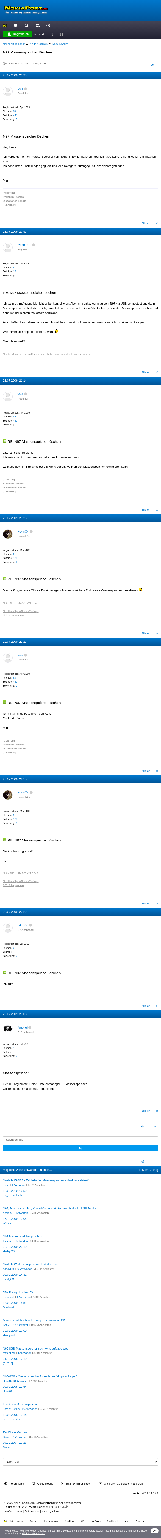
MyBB (32, 1507)
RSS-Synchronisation (76, 1483)
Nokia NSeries (60, 43)
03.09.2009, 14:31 (15, 1274)
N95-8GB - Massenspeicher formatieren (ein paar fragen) (40, 1376)
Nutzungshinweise (52, 1511)
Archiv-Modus (42, 1483)
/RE (83, 1521)
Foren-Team (14, 1483)
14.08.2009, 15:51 (15, 1303)
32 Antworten (24, 1269)
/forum (34, 1521)
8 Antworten (21, 1213)
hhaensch (8, 1297)
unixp (6, 1185)
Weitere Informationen (33, 1533)
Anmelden (40, 34)
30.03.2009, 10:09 (15, 1330)
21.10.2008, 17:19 (15, 1358)
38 (14, 271)
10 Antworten (29, 1409)
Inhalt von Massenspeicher (20, 1404)
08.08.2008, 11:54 (15, 1386)
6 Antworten (21, 1241)
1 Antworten (20, 1437)
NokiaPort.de (14, 1521)
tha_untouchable (12, 1195)
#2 (157, 372)
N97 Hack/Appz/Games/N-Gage (21, 611)
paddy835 (9, 1269)
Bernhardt (9, 1307)
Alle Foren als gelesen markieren (121, 1483)
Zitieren (146, 223)
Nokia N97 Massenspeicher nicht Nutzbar (30, 1264)
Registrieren (18, 34)
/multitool (112, 1521)
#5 (157, 770)
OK (154, 1531)
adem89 (23, 925)
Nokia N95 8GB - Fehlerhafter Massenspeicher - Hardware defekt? (46, 1180)
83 (14, 111)
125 (15, 558)
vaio (20, 88)
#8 (157, 1110)
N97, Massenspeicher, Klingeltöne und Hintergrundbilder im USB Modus (50, 1208)
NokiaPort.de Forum (14, 43)
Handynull (9, 1335)
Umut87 (7, 1381)
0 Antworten (21, 1381)
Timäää (7, 1241)
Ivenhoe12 (24, 245)
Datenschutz (32, 1511)
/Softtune (70, 1521)
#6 (157, 903)
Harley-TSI (9, 1251)
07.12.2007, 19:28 (15, 1442)
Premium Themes (13, 197)
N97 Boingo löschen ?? (18, 1292)
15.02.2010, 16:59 (15, 1191)
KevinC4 (23, 531)
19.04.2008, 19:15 (15, 1414)
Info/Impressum (13, 1511)
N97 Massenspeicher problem (22, 1236)
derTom (7, 1213)
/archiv (140, 1521)
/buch (127, 1521)
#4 (157, 633)
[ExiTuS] (8, 1363)
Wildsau (7, 1223)
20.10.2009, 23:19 (15, 1247)
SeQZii (7, 1324)
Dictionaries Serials (14, 200)
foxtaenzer (9, 1353)
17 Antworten (20, 1324)
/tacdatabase (50, 1521)
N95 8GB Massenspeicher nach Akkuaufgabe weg (35, 1348)
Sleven (7, 1437)
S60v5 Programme (13, 615)
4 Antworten (18, 1185)
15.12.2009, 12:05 (15, 1218)
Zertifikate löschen (15, 1432)
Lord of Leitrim (11, 1409)
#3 (157, 509)
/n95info (96, 1521)
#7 (157, 1006)
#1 (157, 223)
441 (15, 115)
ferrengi (23, 1027)
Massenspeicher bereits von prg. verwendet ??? (34, 1320)
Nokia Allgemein (39, 43)
